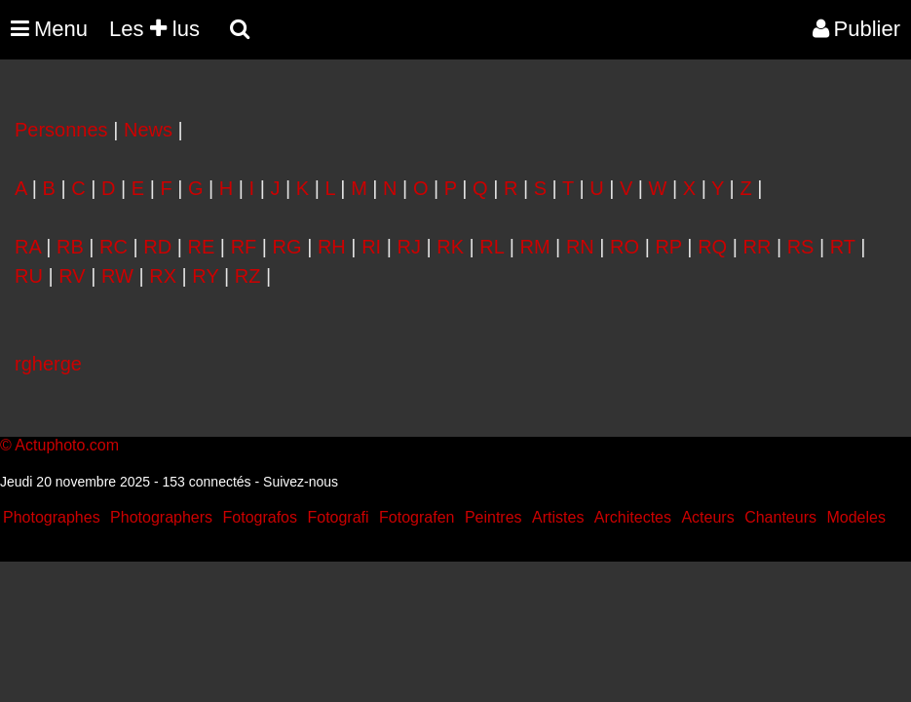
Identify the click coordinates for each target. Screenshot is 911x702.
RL (491, 246)
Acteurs (707, 517)
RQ (712, 246)
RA (28, 246)
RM (534, 246)
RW (117, 276)
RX (162, 276)
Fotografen (416, 517)
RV (71, 276)
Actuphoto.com (67, 445)
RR (756, 246)
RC (113, 246)
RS (801, 246)
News (148, 129)
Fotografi (337, 517)
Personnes (61, 129)
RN (580, 246)
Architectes (632, 517)
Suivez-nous (300, 481)
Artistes (558, 517)
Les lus (154, 29)
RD (157, 246)
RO (624, 246)
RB (70, 246)
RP (668, 246)
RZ (248, 276)
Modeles (855, 517)
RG (287, 246)
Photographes (51, 517)
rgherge (48, 363)
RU (29, 276)
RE (201, 246)
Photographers (161, 517)
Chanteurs (780, 517)
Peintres (493, 517)
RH (332, 246)
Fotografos (260, 517)
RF (244, 246)
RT (842, 246)
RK (450, 246)
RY (205, 276)
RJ (408, 246)
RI (371, 246)
